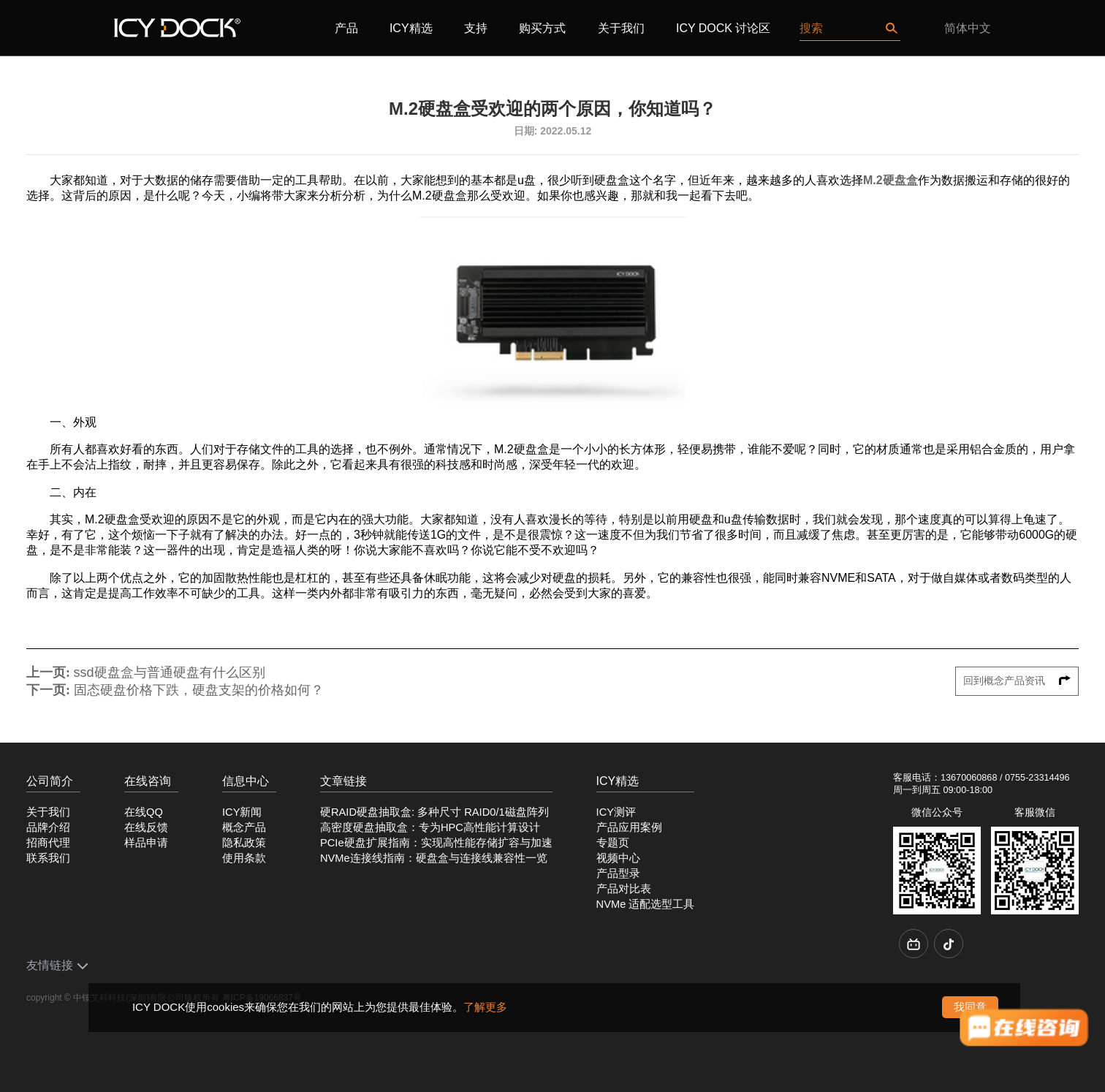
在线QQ (143, 812)
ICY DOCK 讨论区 (723, 28)
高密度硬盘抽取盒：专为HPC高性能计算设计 (430, 827)
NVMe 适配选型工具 (645, 904)
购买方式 (542, 28)
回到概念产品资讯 (1017, 680)
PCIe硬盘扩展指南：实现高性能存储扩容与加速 (436, 843)
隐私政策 (244, 843)
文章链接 (343, 781)
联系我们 (48, 858)
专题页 (612, 843)
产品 (346, 28)
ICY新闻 (242, 812)
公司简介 (49, 781)
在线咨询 (147, 781)
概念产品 (244, 827)
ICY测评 (616, 812)
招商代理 (48, 843)
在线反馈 (146, 827)
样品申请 (146, 843)
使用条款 (244, 858)
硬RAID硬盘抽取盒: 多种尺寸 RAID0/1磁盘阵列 (434, 812)
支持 (475, 28)
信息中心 (245, 781)
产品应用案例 (629, 827)
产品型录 (618, 873)
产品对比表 (623, 889)
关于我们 (621, 28)
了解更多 (485, 1007)
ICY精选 (411, 28)
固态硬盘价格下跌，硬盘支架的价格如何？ (199, 690)
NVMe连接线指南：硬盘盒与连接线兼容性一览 (433, 858)
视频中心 (618, 858)
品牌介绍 (48, 827)
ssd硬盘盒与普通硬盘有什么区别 (169, 672)
